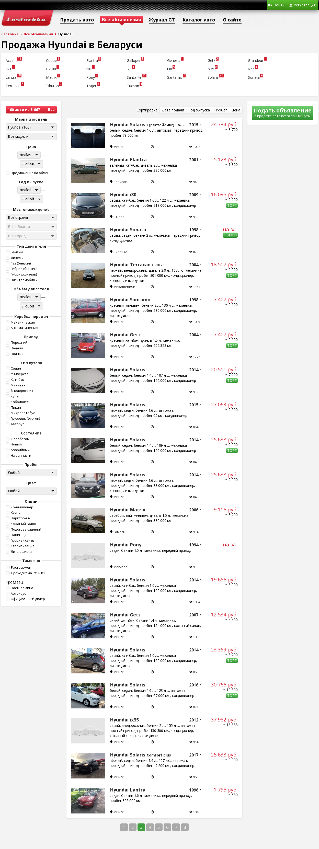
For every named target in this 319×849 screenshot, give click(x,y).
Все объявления (38, 34)
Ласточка (9, 34)
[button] (30, 172)
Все (51, 109)
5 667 (35, 109)
